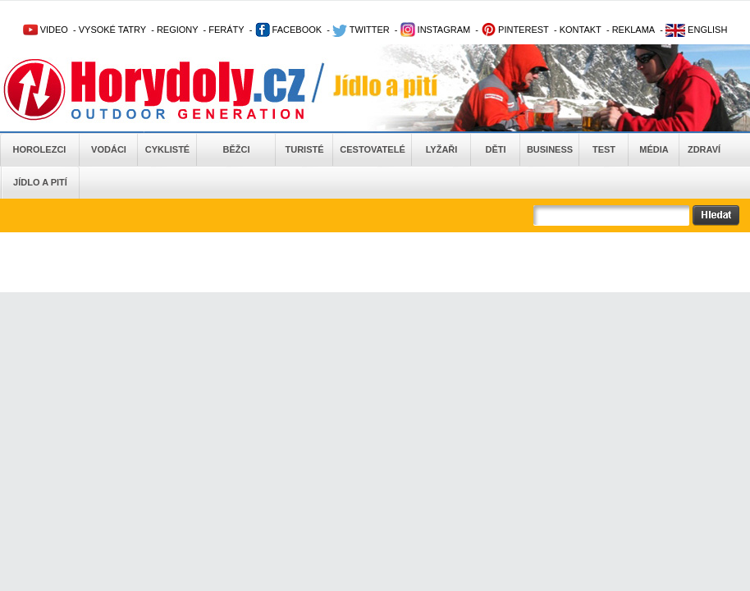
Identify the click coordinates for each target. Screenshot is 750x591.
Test (603, 149)
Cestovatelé (372, 149)
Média (653, 149)
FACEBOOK (288, 29)
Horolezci (39, 149)
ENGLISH (696, 29)
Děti (495, 149)
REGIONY (178, 29)
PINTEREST (515, 29)
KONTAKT (580, 29)
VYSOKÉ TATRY (112, 29)
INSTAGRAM (435, 29)
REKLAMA (634, 29)
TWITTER (361, 29)
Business (550, 149)
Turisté (304, 149)
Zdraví (704, 149)
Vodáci (108, 149)
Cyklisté (167, 149)
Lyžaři (442, 149)
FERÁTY (226, 29)
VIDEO (45, 29)
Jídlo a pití (40, 182)
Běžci (236, 149)
